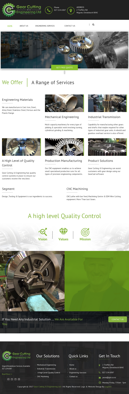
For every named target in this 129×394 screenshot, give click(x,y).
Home (9, 26)
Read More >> (7, 374)
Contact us (69, 26)
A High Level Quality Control (48, 372)
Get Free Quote (64, 67)
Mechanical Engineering (46, 365)
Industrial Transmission (46, 369)
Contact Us (118, 319)
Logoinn (108, 386)
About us (24, 26)
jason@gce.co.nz (109, 377)
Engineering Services (45, 26)
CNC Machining (43, 376)
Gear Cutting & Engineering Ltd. (47, 386)
